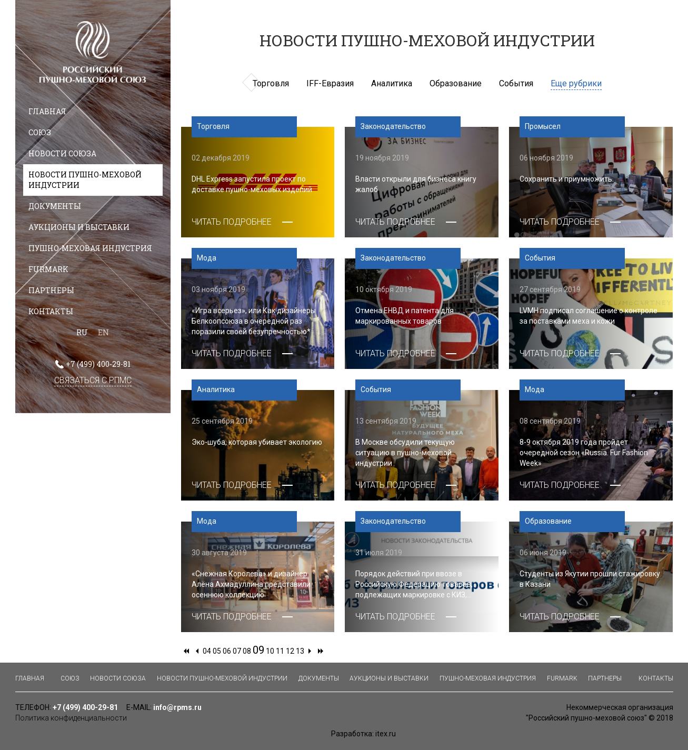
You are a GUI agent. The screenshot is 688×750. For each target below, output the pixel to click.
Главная (47, 111)
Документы (54, 206)
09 (258, 650)
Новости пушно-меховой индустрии (85, 179)
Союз (39, 132)
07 (237, 651)
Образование (456, 83)
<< (186, 653)
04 (207, 651)
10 (270, 651)
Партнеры (51, 290)
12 (290, 651)
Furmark (48, 269)
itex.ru (385, 733)
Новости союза (62, 153)
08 (247, 651)
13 (300, 651)
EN (103, 332)
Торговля (271, 83)
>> (320, 653)
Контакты (50, 311)
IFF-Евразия (330, 83)
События (516, 83)
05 (217, 651)
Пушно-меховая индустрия (90, 248)
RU (82, 332)
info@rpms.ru (177, 707)
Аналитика (391, 83)
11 (280, 651)
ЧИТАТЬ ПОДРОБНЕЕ (232, 222)
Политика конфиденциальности (71, 718)
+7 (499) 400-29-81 (98, 364)
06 (227, 651)
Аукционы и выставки (78, 227)
